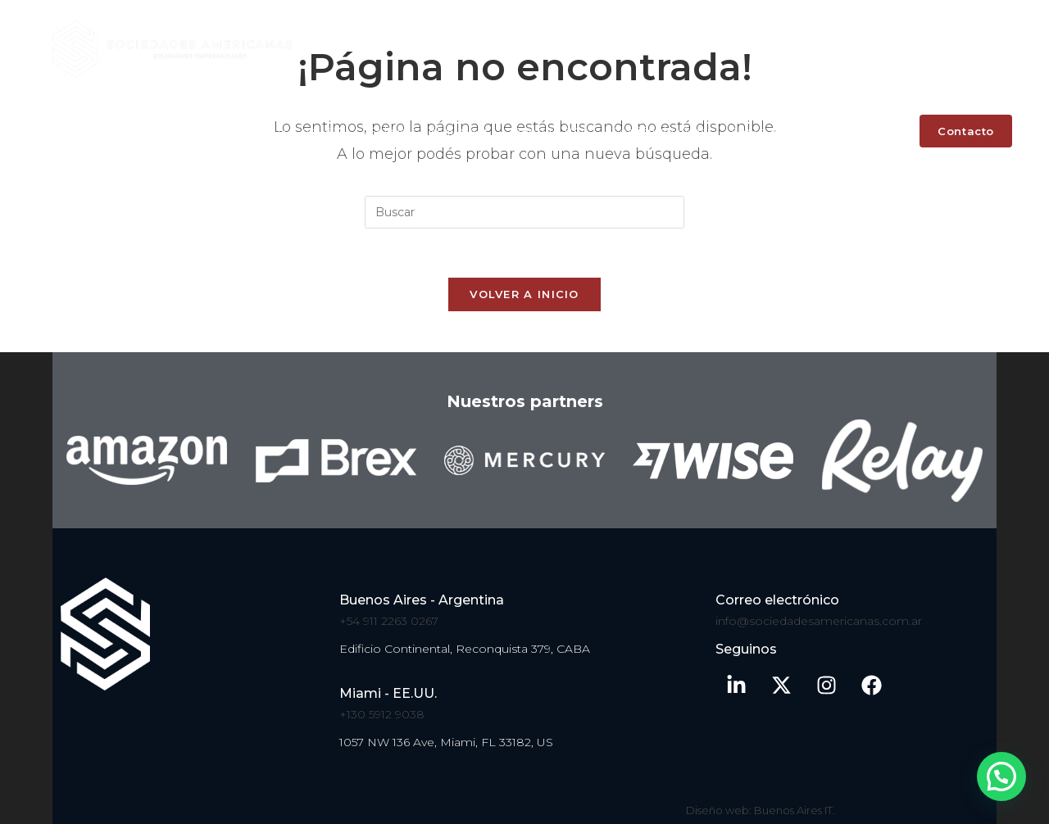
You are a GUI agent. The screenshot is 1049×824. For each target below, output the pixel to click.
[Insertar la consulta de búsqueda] (524, 212)
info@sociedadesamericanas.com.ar (818, 620)
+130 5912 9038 (382, 714)
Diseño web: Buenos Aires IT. (760, 810)
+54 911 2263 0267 (388, 620)
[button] (1000, 775)
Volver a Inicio (524, 294)
